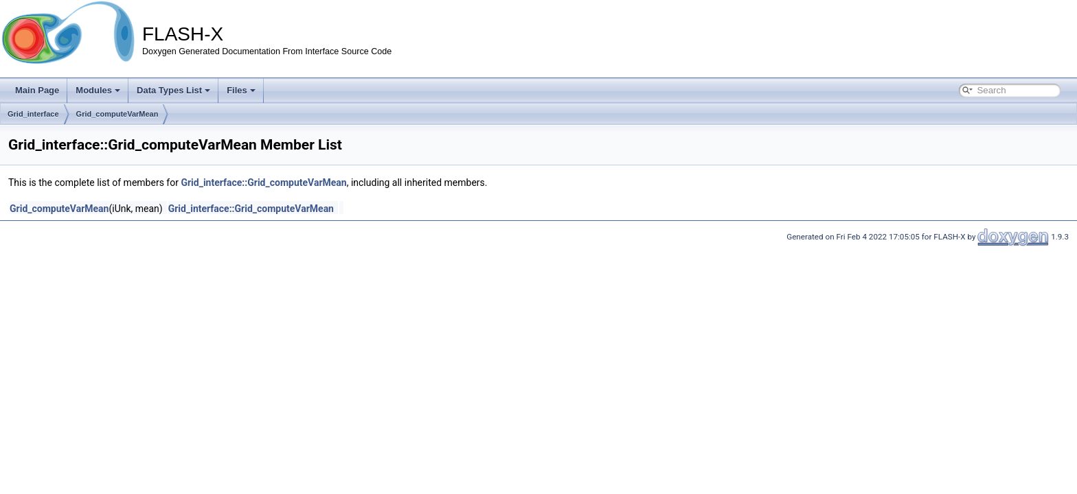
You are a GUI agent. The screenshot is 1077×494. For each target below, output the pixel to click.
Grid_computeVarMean (117, 114)
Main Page (37, 90)
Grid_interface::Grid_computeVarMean (263, 182)
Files (241, 90)
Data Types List (173, 90)
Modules (98, 90)
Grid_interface (33, 114)
